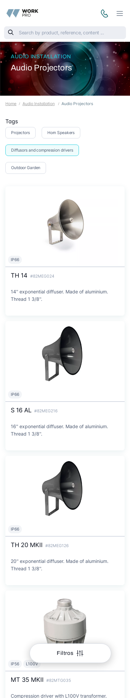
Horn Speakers (61, 132)
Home (10, 103)
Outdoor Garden (25, 167)
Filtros (66, 653)
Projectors (20, 132)
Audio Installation (41, 56)
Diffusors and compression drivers (42, 150)
